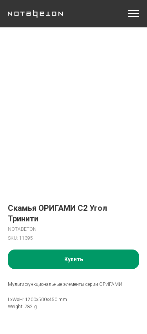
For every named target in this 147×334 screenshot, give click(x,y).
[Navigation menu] (133, 14)
